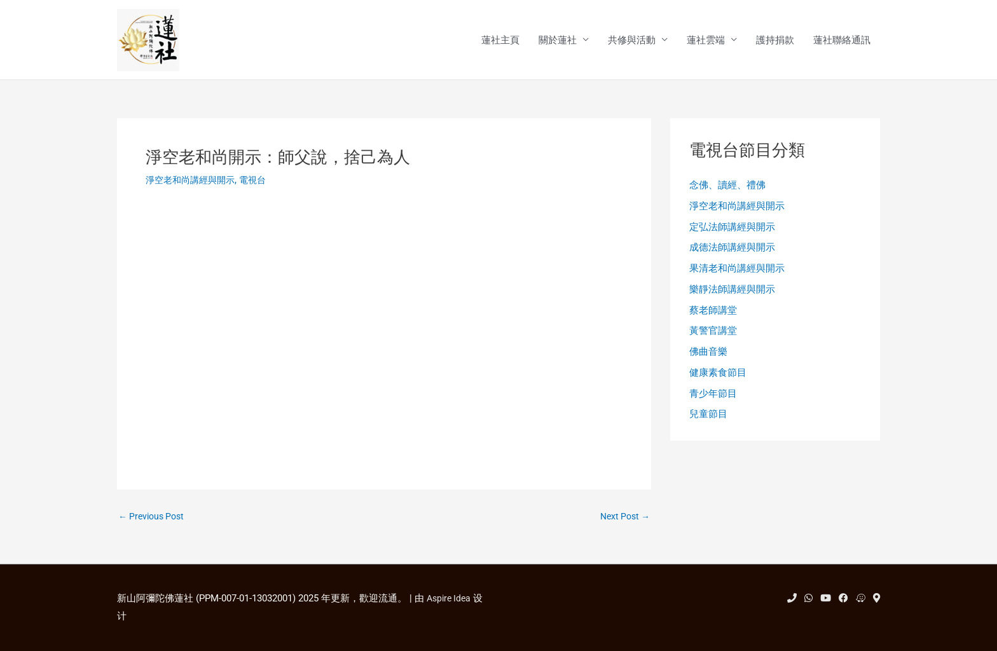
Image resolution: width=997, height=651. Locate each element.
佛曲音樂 (708, 358)
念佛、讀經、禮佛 (727, 187)
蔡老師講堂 (713, 315)
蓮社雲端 (706, 40)
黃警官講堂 (713, 337)
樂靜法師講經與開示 (732, 294)
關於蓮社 (558, 40)
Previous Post (153, 518)
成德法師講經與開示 (732, 251)
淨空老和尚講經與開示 (193, 181)
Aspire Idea (450, 598)
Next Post (623, 518)
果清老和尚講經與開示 (737, 272)
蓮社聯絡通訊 (841, 40)
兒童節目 (708, 422)
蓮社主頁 (500, 40)
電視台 (259, 181)
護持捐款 (775, 40)
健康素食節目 (717, 380)
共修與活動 (632, 40)
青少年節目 (713, 401)
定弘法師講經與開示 (732, 229)
